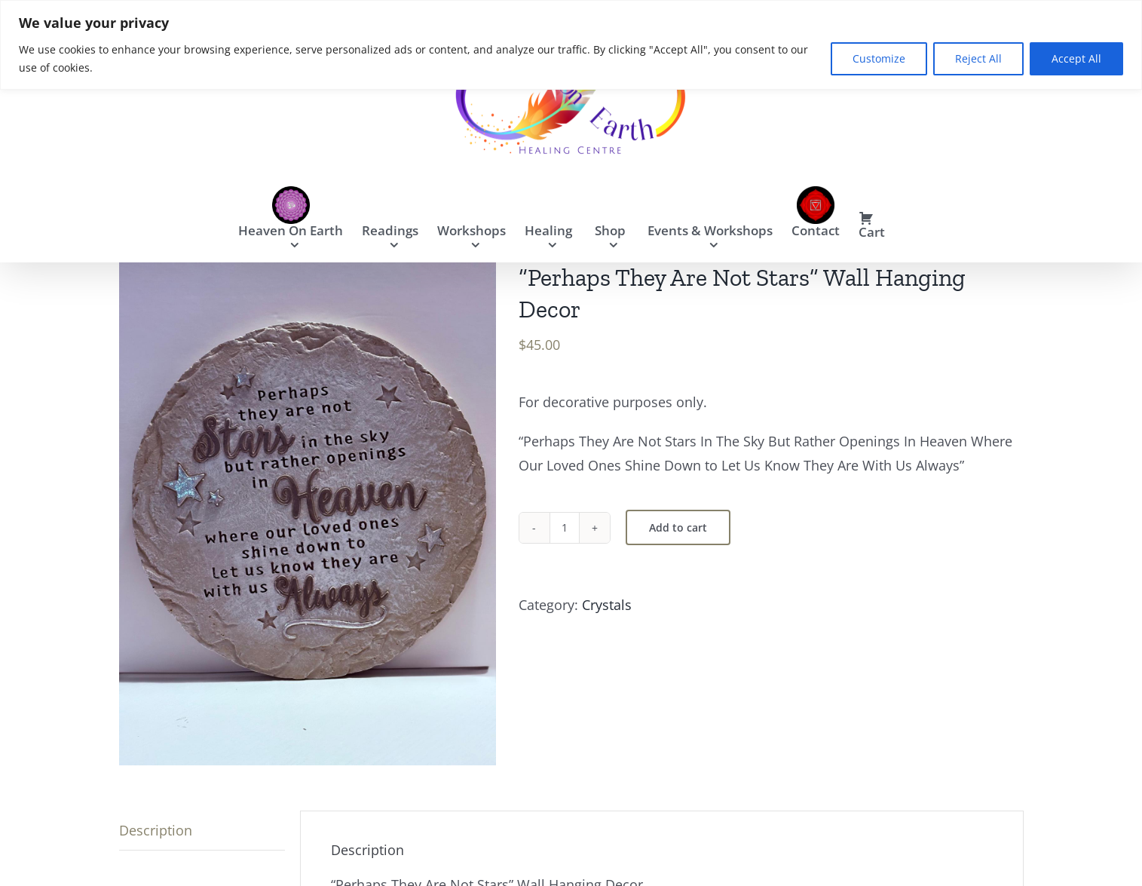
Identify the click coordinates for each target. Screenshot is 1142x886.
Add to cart (678, 527)
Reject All (978, 58)
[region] (571, 45)
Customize (879, 58)
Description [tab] (155, 830)
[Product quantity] (565, 528)
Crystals (607, 605)
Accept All (1076, 58)
